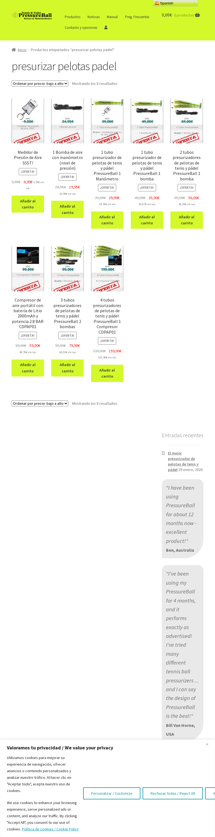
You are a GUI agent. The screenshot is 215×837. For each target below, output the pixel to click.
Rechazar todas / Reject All (173, 793)
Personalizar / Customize (111, 793)
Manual (112, 17)
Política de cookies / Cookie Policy (50, 829)
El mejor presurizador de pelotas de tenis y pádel (183, 461)
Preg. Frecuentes (137, 17)
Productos (72, 17)
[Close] (209, 744)
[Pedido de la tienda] (40, 83)
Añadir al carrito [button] (28, 204)
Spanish (164, 3)
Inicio (22, 49)
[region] (107, 788)
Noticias (94, 17)
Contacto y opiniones (81, 27)
